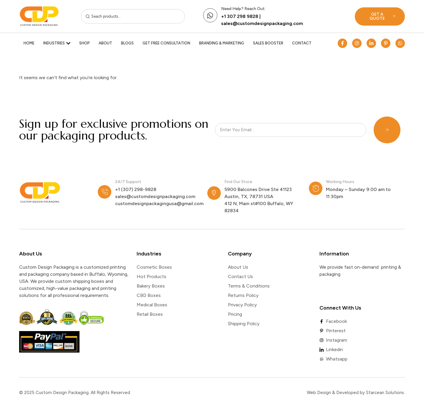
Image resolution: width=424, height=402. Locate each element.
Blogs (127, 43)
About (105, 43)
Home (29, 43)
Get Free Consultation (166, 43)
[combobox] (133, 16)
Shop (84, 43)
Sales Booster (268, 43)
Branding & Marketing (221, 43)
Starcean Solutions (385, 392)
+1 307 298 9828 (239, 16)
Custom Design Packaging (62, 392)
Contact (302, 43)
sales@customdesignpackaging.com (262, 23)
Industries (56, 43)
